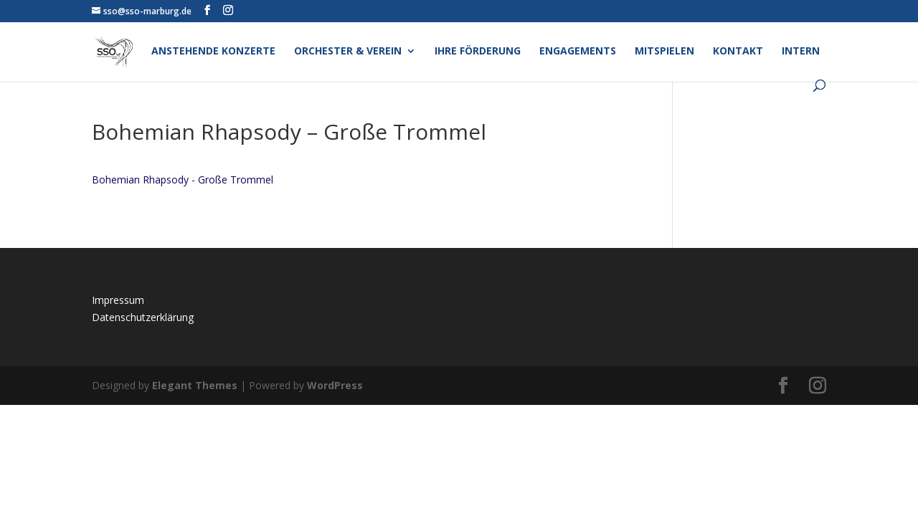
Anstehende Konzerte (213, 51)
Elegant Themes (194, 385)
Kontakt (738, 51)
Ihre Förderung (478, 51)
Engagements (577, 51)
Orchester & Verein (348, 51)
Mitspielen (664, 51)
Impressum (118, 300)
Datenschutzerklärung (143, 317)
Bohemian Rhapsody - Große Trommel (182, 179)
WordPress (335, 385)
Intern (801, 51)
